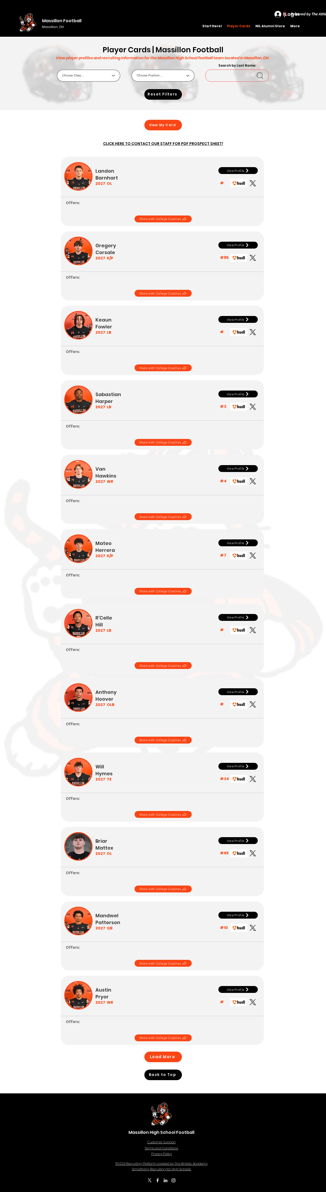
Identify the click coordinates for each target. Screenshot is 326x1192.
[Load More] (163, 1057)
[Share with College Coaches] (163, 219)
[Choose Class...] (88, 76)
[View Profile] (238, 170)
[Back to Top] (163, 1075)
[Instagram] (173, 1180)
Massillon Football (61, 21)
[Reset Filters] (163, 94)
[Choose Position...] (163, 76)
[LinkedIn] (165, 1180)
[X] (149, 1180)
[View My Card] (163, 125)
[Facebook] (157, 1180)
